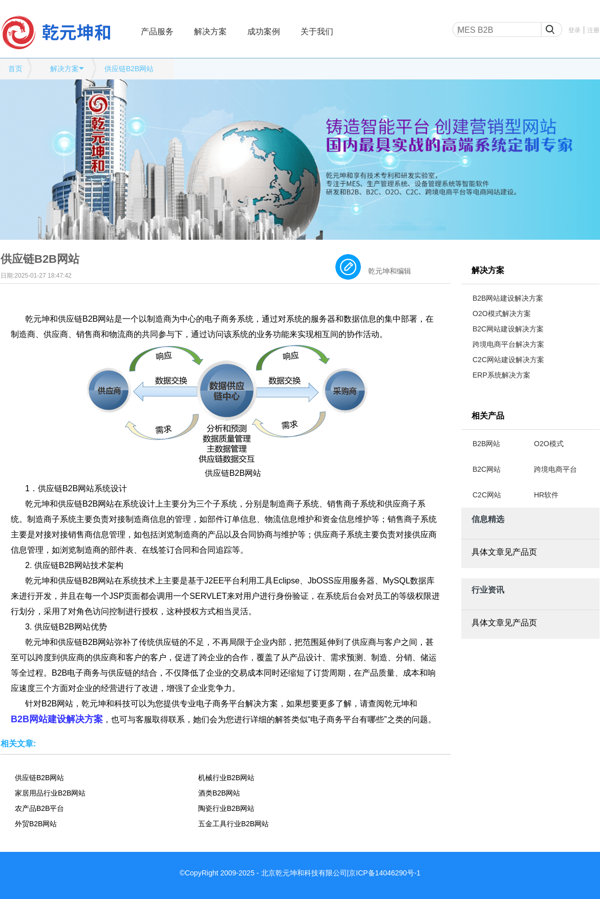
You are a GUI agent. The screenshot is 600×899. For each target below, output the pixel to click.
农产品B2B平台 (39, 808)
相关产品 (488, 415)
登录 (574, 30)
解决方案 (210, 31)
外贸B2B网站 (36, 824)
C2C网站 (487, 495)
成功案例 (263, 31)
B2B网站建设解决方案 (508, 298)
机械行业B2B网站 (226, 777)
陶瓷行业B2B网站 (226, 808)
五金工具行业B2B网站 (233, 824)
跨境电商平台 (555, 469)
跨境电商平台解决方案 (508, 344)
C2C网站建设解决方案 (508, 360)
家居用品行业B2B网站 (50, 793)
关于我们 (317, 31)
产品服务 (157, 31)
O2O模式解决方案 (502, 313)
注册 (593, 30)
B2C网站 (487, 469)
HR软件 (546, 495)
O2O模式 (549, 444)
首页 (15, 69)
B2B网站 (486, 444)
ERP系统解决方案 (501, 375)
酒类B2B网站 (219, 793)
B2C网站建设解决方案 (508, 329)
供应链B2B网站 (129, 69)
